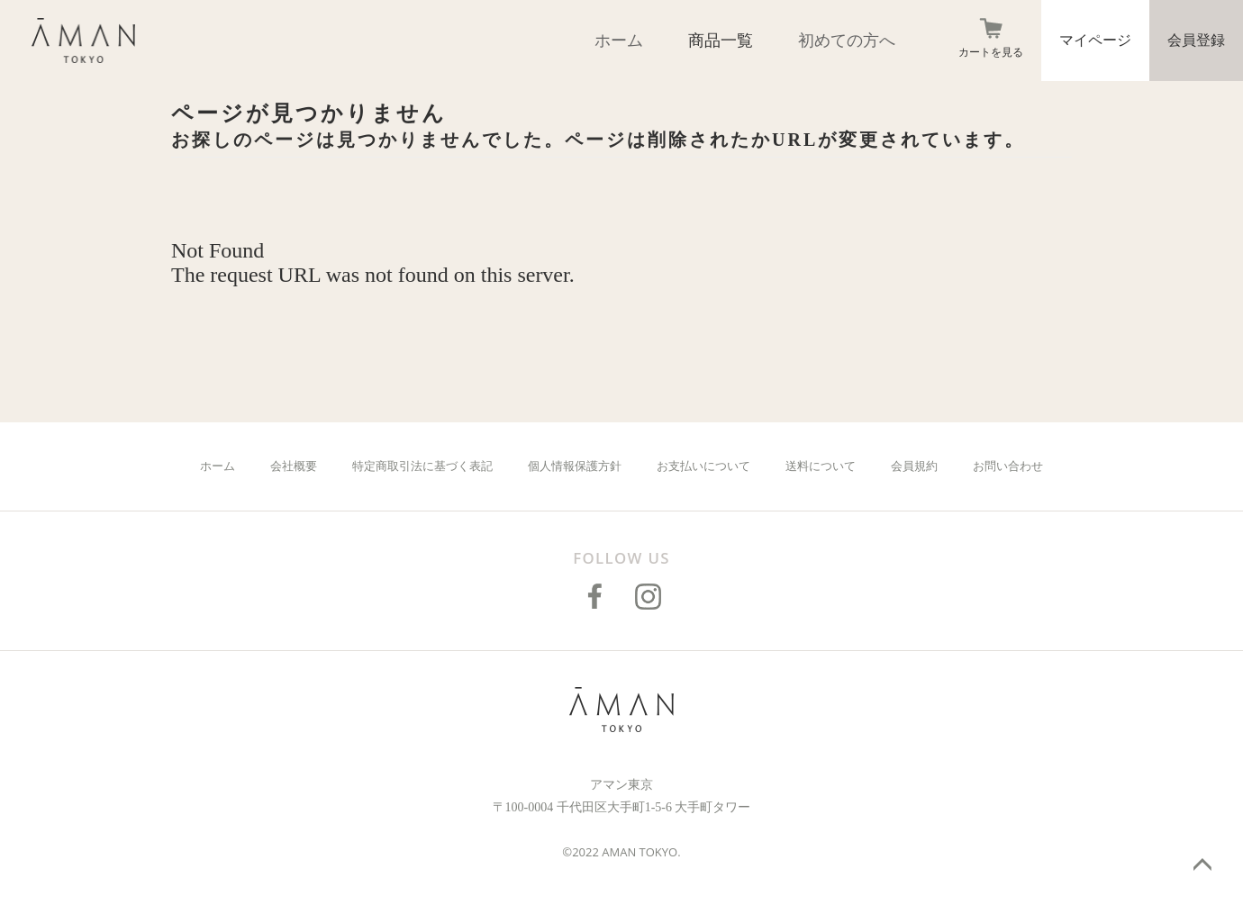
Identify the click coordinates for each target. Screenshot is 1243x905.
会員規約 (914, 466)
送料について (820, 466)
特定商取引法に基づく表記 (422, 466)
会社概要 (293, 466)
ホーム (618, 41)
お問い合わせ (1008, 466)
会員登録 (1196, 40)
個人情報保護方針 (575, 466)
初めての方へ (846, 41)
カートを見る (990, 52)
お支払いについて (703, 466)
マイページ (1095, 40)
